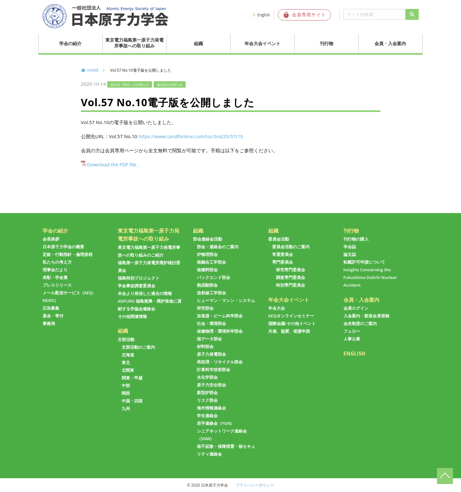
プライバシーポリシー (255, 485)
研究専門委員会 (290, 270)
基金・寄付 (53, 316)
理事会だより (55, 270)
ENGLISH (355, 353)
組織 (198, 43)
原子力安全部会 (211, 385)
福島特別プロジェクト (138, 278)
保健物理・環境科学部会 (220, 331)
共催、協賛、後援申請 (289, 331)
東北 (126, 362)
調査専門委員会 (290, 277)
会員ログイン (356, 308)
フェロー (352, 331)
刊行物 (326, 43)
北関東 (128, 370)
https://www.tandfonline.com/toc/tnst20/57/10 (191, 136)
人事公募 (352, 339)
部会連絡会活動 (207, 239)
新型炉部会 (207, 392)
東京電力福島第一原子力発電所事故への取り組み (134, 43)
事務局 (49, 323)
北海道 (128, 355)
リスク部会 (207, 400)
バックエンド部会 (213, 277)
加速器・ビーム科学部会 (220, 316)
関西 (126, 393)
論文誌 (350, 254)
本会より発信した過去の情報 (145, 293)
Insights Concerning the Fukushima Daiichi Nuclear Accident (370, 277)
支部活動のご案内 (138, 347)
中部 (126, 385)
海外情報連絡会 (211, 408)
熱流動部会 (207, 285)
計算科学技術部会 (213, 369)
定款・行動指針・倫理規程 (68, 254)
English (263, 15)
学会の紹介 (70, 43)
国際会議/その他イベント (292, 323)
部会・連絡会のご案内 (218, 247)
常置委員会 (282, 254)
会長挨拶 (51, 239)
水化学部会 (207, 377)
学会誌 (350, 247)
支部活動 (126, 339)
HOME (93, 70)
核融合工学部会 (211, 262)
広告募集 (51, 308)
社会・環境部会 (211, 323)
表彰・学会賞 (55, 277)
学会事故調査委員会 (136, 286)
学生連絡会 (207, 415)
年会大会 (276, 308)
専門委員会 (282, 262)
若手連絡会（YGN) (214, 423)
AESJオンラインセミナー (291, 316)
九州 (126, 408)
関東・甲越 (132, 378)
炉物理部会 (207, 254)
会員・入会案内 (390, 43)
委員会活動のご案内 (291, 247)
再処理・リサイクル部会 (220, 362)
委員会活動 (278, 239)
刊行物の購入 (356, 239)
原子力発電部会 (211, 354)
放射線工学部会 (211, 293)
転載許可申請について (364, 262)
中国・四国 (132, 401)
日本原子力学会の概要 (63, 247)
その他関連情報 (132, 316)
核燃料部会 (207, 270)
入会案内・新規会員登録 (366, 316)
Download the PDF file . (113, 164)
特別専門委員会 (290, 285)
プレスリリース (57, 285)
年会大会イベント (262, 43)
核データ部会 (209, 339)
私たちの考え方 (57, 262)
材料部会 (205, 346)
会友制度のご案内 (360, 323)
